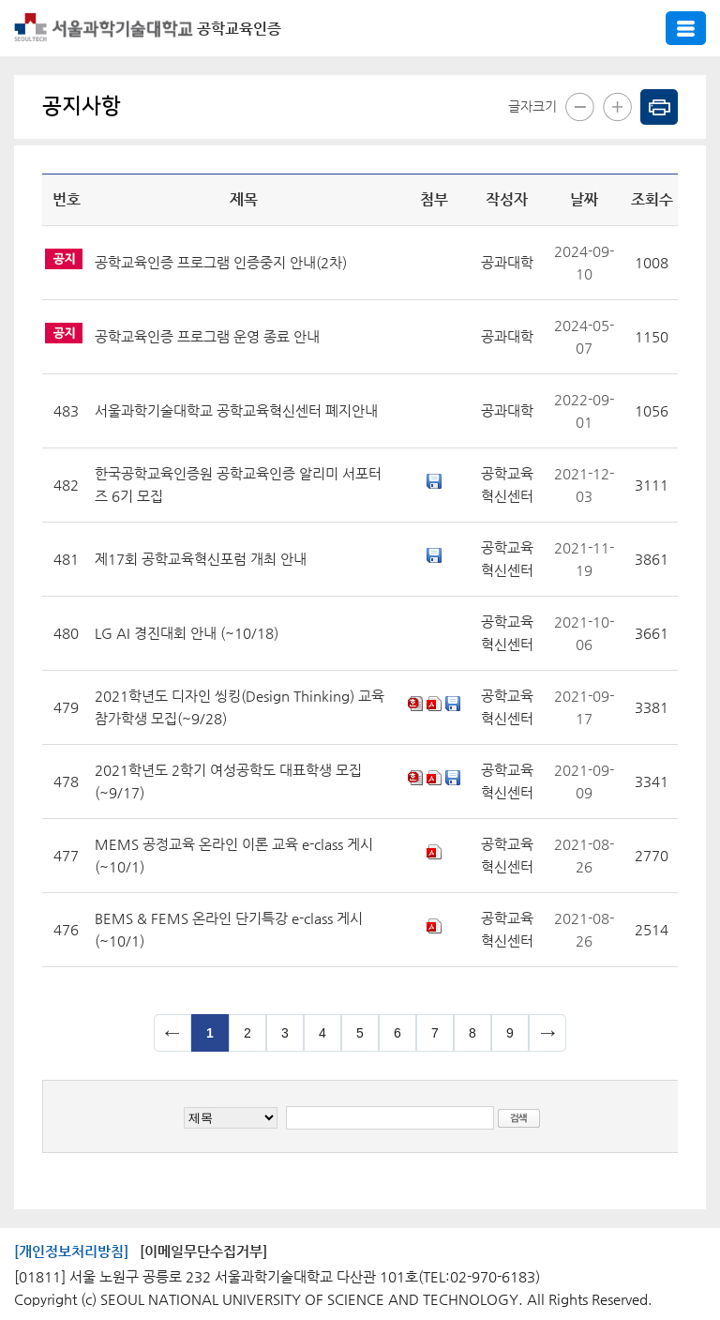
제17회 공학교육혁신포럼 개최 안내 (201, 559)
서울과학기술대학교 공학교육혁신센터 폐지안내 (236, 410)
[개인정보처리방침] (71, 1251)
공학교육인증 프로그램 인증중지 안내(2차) (221, 262)
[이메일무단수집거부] (203, 1251)
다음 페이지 (547, 1033)
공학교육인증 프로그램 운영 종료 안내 (207, 336)
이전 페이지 (172, 1033)
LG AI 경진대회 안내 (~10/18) (186, 633)
